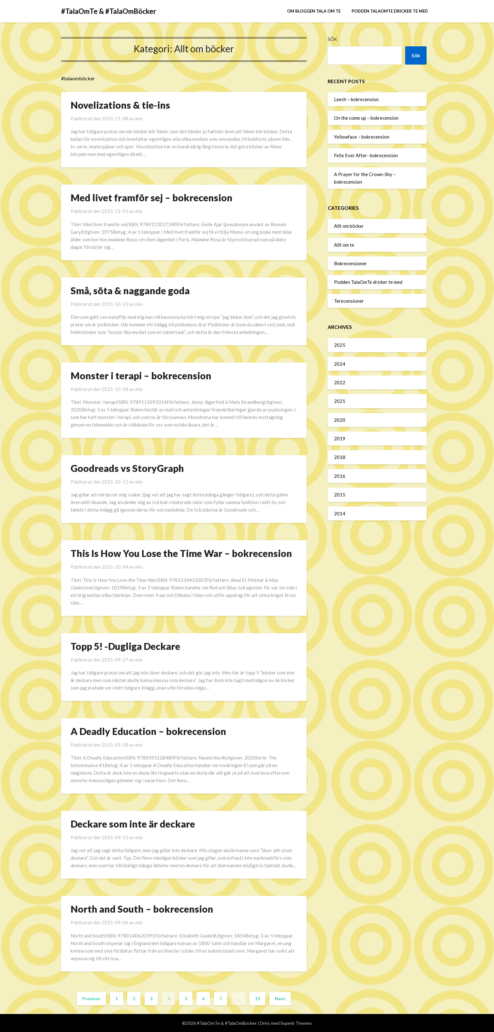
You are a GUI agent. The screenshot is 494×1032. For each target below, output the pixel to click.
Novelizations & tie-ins (120, 105)
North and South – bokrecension (142, 908)
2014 (339, 513)
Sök (332, 39)
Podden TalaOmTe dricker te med (390, 11)
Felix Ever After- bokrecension (366, 155)
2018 (339, 457)
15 (257, 998)
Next (280, 998)
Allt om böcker (349, 226)
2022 (339, 382)
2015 (339, 494)
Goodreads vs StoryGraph (127, 468)
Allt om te (344, 245)
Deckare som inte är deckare (133, 823)
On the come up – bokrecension (366, 118)
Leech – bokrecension (356, 99)
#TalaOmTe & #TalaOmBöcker (108, 11)
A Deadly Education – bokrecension (148, 731)
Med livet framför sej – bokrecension (152, 197)
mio (139, 118)
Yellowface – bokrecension (361, 137)
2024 (339, 364)
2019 (339, 438)
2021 (339, 401)
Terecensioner (349, 301)
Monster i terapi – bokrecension (141, 375)
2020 (339, 420)
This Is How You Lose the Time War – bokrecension (181, 553)
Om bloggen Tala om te (314, 11)
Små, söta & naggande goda (130, 290)
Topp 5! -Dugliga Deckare (125, 646)
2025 (339, 345)
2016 (339, 476)
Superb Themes (296, 1023)
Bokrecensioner (350, 263)
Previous (91, 998)
